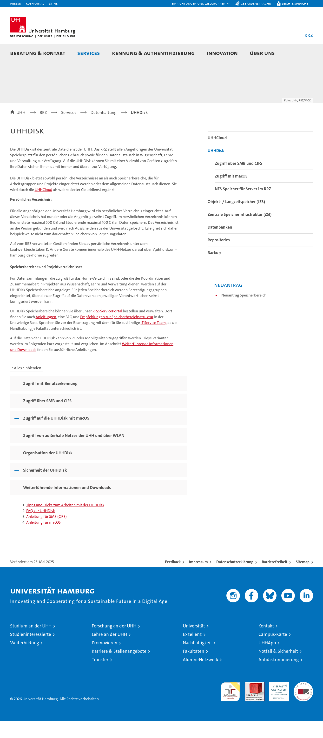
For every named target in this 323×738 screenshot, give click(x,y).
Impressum (198, 579)
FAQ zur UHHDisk (40, 528)
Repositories (219, 257)
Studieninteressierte (30, 652)
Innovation (222, 53)
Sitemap (303, 579)
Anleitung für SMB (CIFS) (46, 533)
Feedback (173, 579)
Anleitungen (46, 334)
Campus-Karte (272, 652)
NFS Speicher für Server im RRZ (243, 206)
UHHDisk (216, 168)
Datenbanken (220, 244)
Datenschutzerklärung (234, 579)
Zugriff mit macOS (231, 193)
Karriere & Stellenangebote (119, 669)
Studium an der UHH (31, 643)
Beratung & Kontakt (37, 53)
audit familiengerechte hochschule (230, 706)
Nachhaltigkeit (197, 660)
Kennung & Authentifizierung (153, 53)
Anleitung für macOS (43, 539)
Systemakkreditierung (303, 701)
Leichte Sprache (295, 3)
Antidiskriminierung (278, 677)
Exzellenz (192, 652)
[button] (200, 3)
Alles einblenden (27, 385)
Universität (194, 643)
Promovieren (104, 660)
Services (88, 53)
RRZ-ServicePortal (107, 328)
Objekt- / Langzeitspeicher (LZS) (236, 219)
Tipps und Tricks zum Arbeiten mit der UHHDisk (65, 522)
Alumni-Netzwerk (200, 677)
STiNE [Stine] (53, 3)
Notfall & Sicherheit (278, 669)
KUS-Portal (35, 3)
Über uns (262, 53)
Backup (214, 270)
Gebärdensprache (256, 3)
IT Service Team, (154, 340)
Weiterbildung (24, 660)
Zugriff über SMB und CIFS (238, 180)
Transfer (100, 677)
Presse (15, 3)
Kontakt (266, 643)
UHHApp (267, 660)
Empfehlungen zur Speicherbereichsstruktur (116, 334)
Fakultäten (193, 669)
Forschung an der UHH (114, 643)
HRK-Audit (277, 701)
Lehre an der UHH (109, 652)
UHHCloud (43, 207)
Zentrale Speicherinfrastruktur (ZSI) (239, 231)
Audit (249, 701)
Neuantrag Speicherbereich (243, 312)
